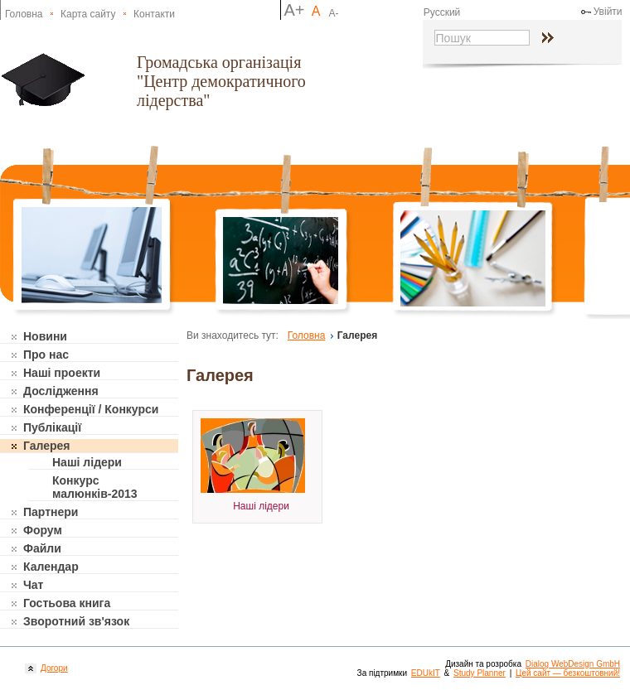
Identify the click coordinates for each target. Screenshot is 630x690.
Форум (42, 530)
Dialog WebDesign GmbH (573, 663)
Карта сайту (88, 14)
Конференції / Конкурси (90, 409)
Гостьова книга (66, 603)
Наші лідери (87, 462)
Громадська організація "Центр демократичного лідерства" (221, 81)
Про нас (46, 354)
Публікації (52, 427)
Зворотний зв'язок (76, 621)
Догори (52, 668)
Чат (33, 584)
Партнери (50, 512)
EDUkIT (425, 673)
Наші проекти (61, 372)
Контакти (154, 14)
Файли (42, 548)
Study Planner (479, 673)
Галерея (46, 445)
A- (334, 13)
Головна (24, 14)
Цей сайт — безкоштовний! (568, 673)
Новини (45, 336)
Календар (51, 566)
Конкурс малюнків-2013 (95, 487)
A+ (294, 10)
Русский (442, 12)
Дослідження (61, 391)
